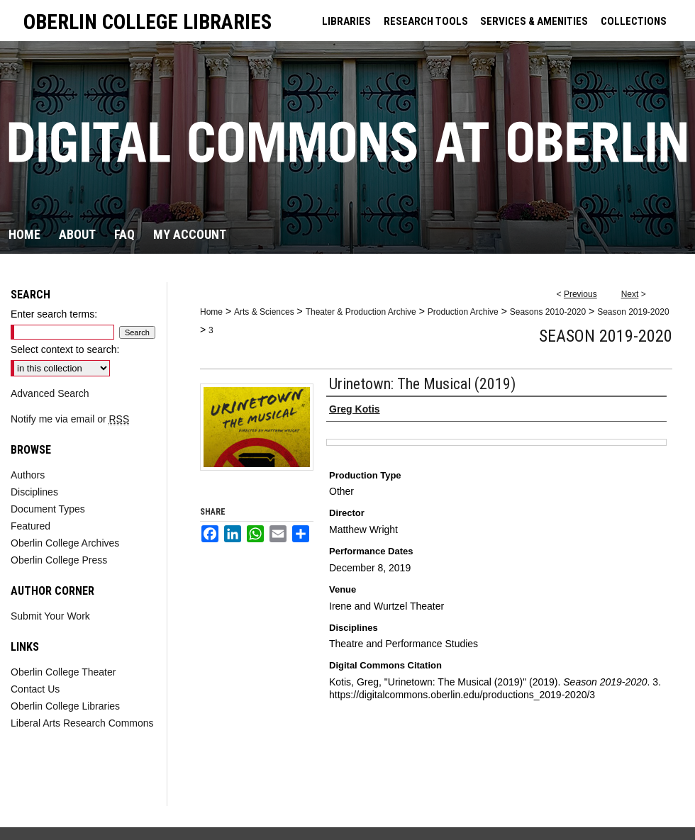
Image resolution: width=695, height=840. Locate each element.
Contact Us (35, 689)
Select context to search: (65, 349)
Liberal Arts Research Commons (82, 723)
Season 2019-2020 (633, 312)
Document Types (48, 509)
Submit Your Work (50, 616)
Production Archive (463, 312)
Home (211, 312)
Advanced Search (50, 393)
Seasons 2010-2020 (548, 312)
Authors (28, 475)
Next (630, 294)
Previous (580, 294)
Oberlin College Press (59, 560)
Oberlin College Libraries (65, 706)
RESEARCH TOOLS (426, 21)
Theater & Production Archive (361, 312)
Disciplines (34, 492)
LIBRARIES (346, 21)
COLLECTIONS (634, 21)
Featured (30, 526)
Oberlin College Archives (65, 543)
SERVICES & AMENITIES (534, 21)
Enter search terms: (54, 314)
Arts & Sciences (264, 312)
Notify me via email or (70, 419)
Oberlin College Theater (63, 672)
